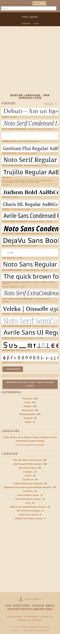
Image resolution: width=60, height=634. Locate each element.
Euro (20, 437)
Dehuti (5, 117)
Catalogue (14, 616)
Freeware (27, 472)
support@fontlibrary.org (30, 609)
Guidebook (31, 616)
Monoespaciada (27, 414)
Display (27, 406)
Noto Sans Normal (12, 270)
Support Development (36, 630)
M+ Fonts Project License (27, 499)
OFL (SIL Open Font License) (27, 460)
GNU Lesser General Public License (28, 507)
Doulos (6, 362)
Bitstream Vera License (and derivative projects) (28, 487)
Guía (36, 24)
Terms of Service (30, 620)
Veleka (6, 314)
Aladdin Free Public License (28, 518)
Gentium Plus (9, 153)
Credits (46, 616)
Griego (35, 437)
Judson (6, 197)
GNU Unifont (9, 258)
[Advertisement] (30, 63)
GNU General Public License (27, 464)
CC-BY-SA (28, 491)
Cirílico (13, 437)
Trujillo (7, 178)
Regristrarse (22, 4)
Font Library (33, 599)
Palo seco (27, 398)
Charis (6, 209)
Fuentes (26, 24)
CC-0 (28, 503)
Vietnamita (21, 441)
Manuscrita (27, 410)
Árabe (6, 437)
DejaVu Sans (9, 246)
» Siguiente (12, 369)
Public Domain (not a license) (27, 483)
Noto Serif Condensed (14, 129)
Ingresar (6, 4)
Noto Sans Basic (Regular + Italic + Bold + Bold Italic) (28, 283)
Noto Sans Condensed (14, 234)
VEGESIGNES (8, 350)
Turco (53, 437)
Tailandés (45, 437)
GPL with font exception (28, 510)
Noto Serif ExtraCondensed (17, 299)
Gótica (28, 422)
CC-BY (28, 475)
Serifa (27, 402)
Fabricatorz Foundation (36, 627)
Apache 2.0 (28, 479)
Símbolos (28, 418)
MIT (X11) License (28, 468)
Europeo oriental (36, 441)
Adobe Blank (9, 141)
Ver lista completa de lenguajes (30, 445)
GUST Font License (28, 514)
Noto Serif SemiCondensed (16, 326)
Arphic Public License (28, 495)
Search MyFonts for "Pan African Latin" (30, 384)
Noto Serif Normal (12, 165)
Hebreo (27, 437)
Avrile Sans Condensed (15, 221)
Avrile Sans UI (10, 338)
